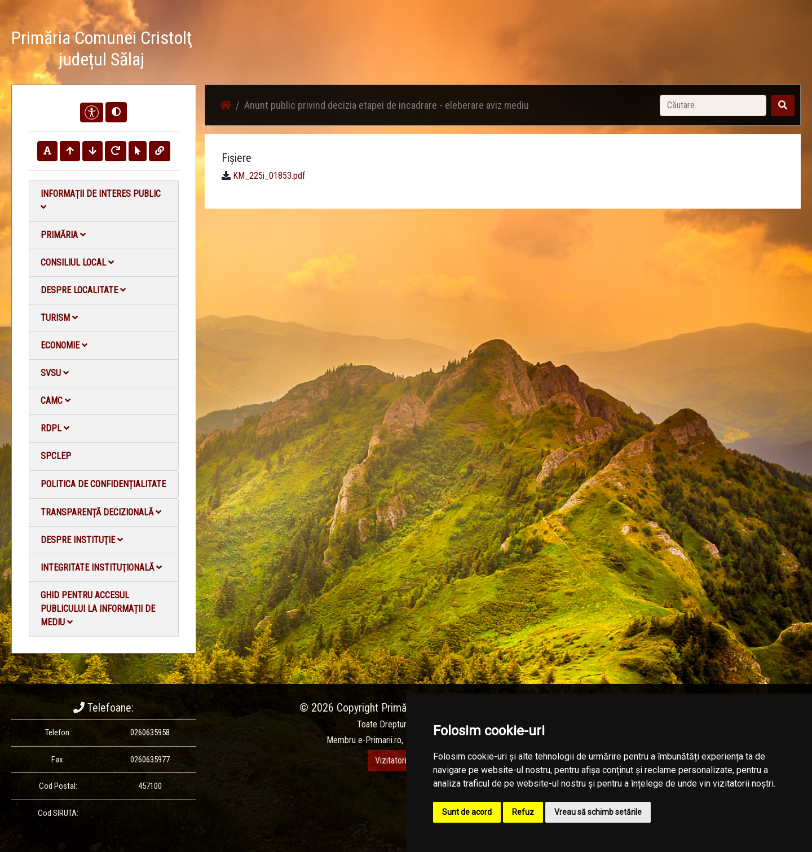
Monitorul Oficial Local (731, 50)
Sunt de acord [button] (467, 811)
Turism (59, 317)
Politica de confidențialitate (103, 484)
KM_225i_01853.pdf (269, 175)
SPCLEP (56, 456)
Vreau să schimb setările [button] (598, 811)
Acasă (442, 50)
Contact (663, 50)
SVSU (55, 373)
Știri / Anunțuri (492, 50)
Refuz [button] (523, 811)
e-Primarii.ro (379, 740)
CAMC (55, 400)
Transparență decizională (101, 512)
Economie (64, 345)
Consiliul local (77, 262)
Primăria (63, 234)
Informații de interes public (101, 199)
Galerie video (612, 50)
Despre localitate (83, 290)
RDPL (55, 428)
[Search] (713, 105)
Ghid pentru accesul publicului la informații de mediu (98, 609)
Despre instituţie (82, 540)
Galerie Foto (553, 50)
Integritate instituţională (101, 567)
